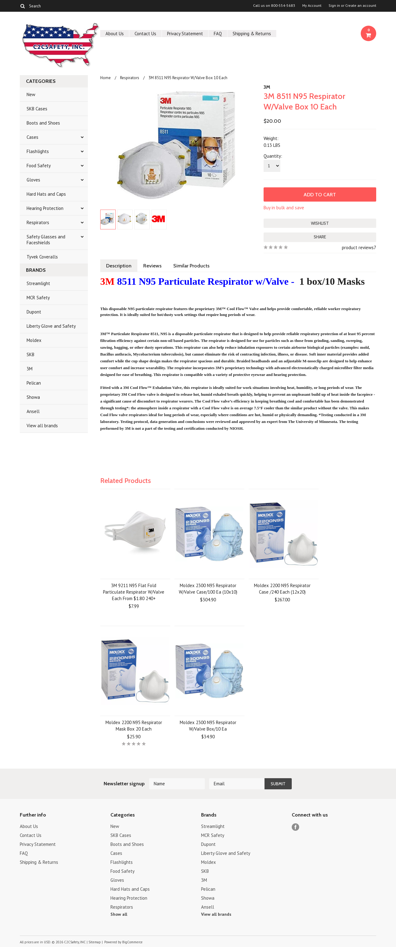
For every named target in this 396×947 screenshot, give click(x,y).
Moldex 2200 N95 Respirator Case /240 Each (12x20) (282, 588)
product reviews (358, 247)
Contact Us (145, 33)
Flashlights (38, 151)
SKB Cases (37, 109)
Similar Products (191, 266)
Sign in (334, 5)
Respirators (38, 222)
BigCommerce (132, 942)
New (31, 94)
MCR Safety (38, 298)
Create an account (360, 5)
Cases (32, 137)
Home (105, 77)
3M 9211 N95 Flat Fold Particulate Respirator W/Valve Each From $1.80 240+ (133, 591)
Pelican (34, 383)
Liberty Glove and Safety (51, 326)
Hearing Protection (45, 208)
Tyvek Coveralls (42, 257)
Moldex (34, 340)
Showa (33, 397)
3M (29, 369)
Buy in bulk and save (284, 208)
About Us (114, 33)
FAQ (218, 33)
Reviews (152, 266)
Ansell (33, 411)
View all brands (42, 426)
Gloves (33, 180)
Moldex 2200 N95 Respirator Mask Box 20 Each (133, 725)
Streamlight (38, 283)
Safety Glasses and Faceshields (46, 239)
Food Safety (39, 165)
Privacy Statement (185, 33)
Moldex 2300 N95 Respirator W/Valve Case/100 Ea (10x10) (208, 588)
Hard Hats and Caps (46, 194)
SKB (30, 354)
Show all (118, 914)
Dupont (34, 312)
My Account (311, 5)
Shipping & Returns (252, 33)
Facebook (295, 827)
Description (118, 266)
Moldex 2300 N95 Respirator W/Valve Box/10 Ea (208, 725)
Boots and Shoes (43, 123)
